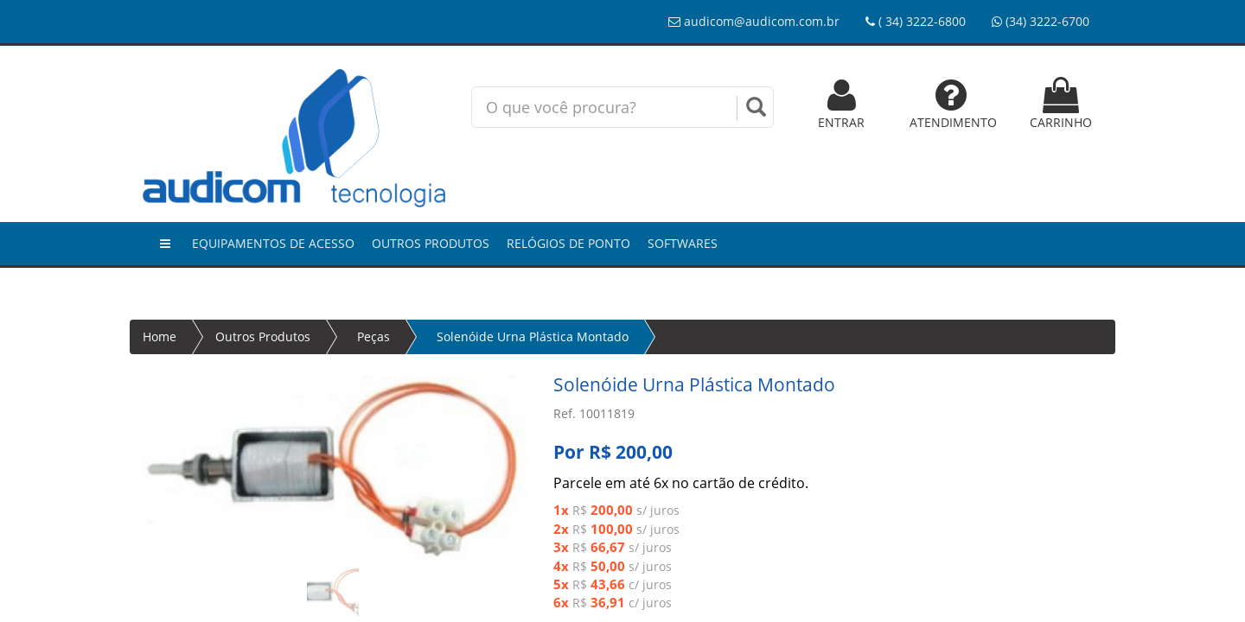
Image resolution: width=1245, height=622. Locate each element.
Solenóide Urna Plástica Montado (533, 336)
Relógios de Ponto (568, 243)
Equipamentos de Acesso (273, 243)
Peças (373, 336)
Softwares (683, 243)
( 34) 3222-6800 (915, 21)
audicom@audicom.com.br (754, 21)
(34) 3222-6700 (1040, 21)
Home (159, 336)
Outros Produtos (430, 243)
